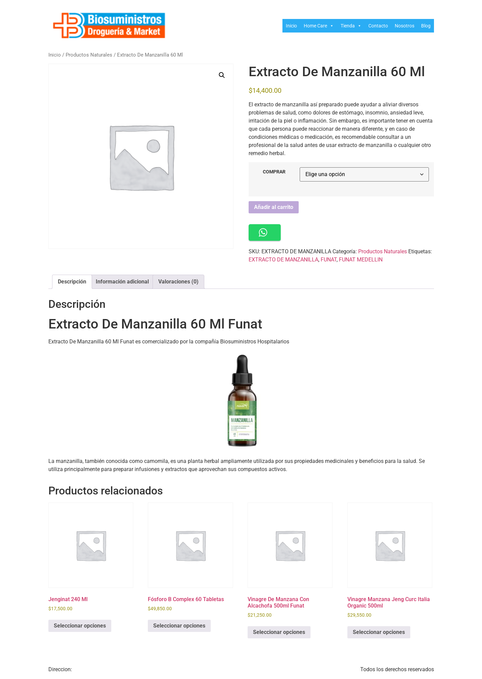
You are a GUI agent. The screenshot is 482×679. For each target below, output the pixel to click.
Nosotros (404, 25)
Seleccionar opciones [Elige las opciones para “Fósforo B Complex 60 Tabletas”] (179, 625)
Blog (426, 25)
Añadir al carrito (273, 207)
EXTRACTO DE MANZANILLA (283, 259)
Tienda (351, 26)
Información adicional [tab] (122, 281)
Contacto (378, 25)
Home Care (319, 26)
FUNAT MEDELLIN (361, 259)
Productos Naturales (89, 55)
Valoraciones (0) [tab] (178, 281)
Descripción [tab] (72, 281)
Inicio (291, 25)
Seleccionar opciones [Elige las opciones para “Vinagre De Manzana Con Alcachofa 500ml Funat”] (279, 632)
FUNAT (329, 259)
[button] (222, 75)
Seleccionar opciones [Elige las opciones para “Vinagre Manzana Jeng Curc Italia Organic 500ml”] (379, 632)
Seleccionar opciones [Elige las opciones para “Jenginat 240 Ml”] (80, 625)
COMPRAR (274, 172)
